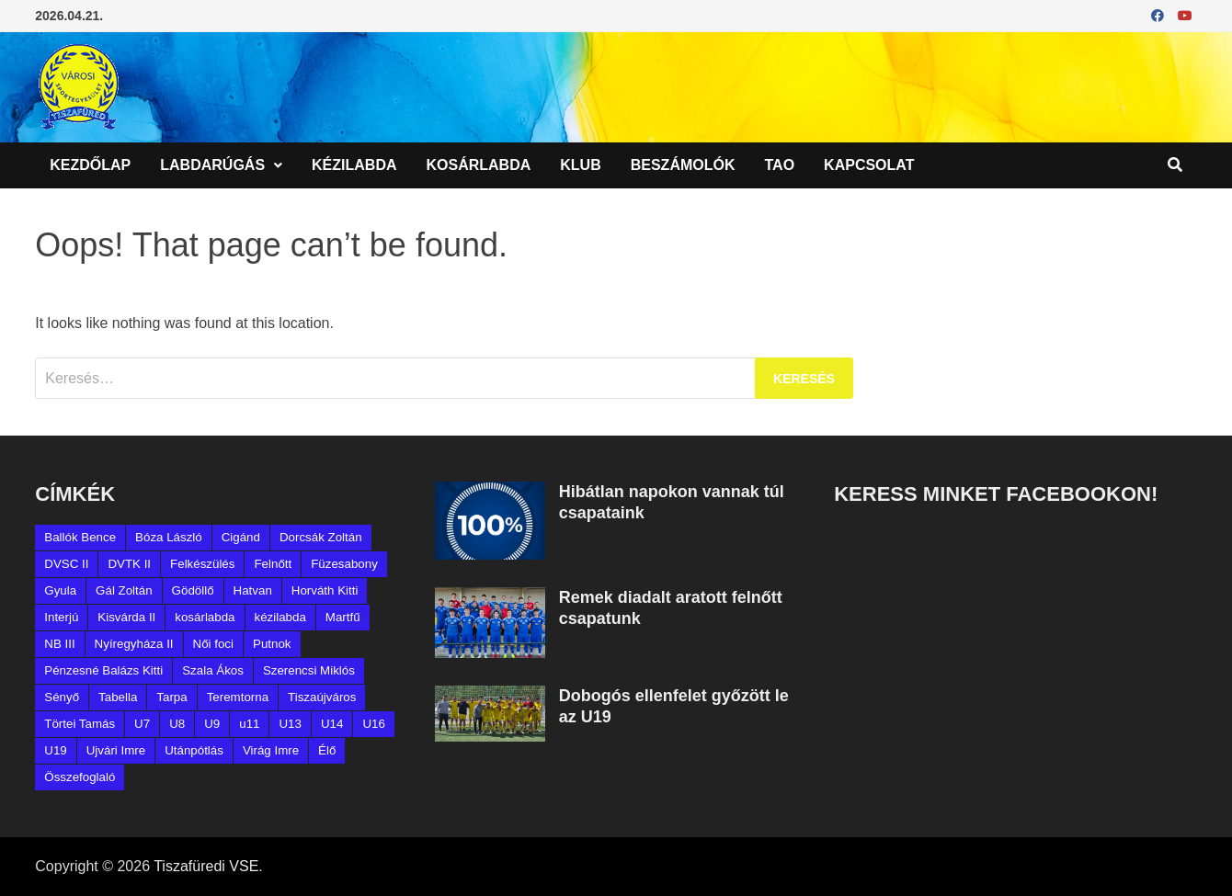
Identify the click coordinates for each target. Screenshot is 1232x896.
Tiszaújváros (322, 697)
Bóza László (168, 537)
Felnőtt (272, 564)
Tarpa (171, 697)
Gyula (60, 590)
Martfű (342, 617)
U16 (373, 724)
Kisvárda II (126, 617)
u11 (249, 724)
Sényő (61, 697)
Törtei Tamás (79, 724)
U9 (212, 724)
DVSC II (66, 564)
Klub (580, 165)
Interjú (61, 617)
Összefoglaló (79, 777)
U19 (55, 750)
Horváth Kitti (325, 590)
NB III (59, 644)
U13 (290, 724)
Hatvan (253, 590)
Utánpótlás (194, 750)
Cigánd (241, 537)
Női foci (213, 644)
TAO (780, 165)
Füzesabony (344, 564)
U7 (142, 724)
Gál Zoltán (124, 590)
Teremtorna (237, 697)
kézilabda (280, 617)
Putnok (272, 644)
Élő (327, 750)
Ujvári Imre (115, 750)
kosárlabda (204, 617)
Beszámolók (683, 165)
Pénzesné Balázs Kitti (103, 670)
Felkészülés (202, 564)
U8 (177, 724)
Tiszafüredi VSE (206, 866)
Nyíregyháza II (134, 644)
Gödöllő (193, 590)
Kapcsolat (869, 165)
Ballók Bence (80, 537)
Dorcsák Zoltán (320, 537)
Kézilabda (354, 165)
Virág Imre (271, 750)
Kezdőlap (90, 165)
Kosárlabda (479, 165)
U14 (332, 724)
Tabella (117, 697)
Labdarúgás (212, 165)
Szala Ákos (213, 670)
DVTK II (129, 564)
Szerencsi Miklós (309, 670)
